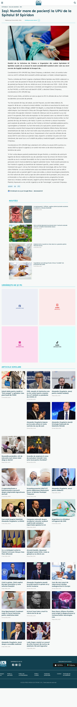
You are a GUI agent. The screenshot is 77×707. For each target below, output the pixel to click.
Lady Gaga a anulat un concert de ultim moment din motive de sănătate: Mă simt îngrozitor (38, 644)
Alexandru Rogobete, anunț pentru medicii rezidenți (62, 392)
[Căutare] (75, 3)
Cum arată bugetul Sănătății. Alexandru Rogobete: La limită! (13, 520)
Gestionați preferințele (47, 674)
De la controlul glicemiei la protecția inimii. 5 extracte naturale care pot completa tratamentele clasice (50, 226)
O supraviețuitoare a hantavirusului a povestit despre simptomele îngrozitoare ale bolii (13, 491)
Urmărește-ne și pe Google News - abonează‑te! (26, 191)
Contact (59, 673)
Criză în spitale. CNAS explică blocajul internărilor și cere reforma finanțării (12, 584)
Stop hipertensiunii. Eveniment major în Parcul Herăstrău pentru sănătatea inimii (12, 613)
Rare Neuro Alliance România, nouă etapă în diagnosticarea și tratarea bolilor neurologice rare (63, 614)
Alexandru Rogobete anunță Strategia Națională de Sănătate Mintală (62, 424)
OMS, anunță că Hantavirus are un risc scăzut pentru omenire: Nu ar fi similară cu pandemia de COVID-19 (38, 394)
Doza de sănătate (14, 7)
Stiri (21, 7)
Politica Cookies (36, 674)
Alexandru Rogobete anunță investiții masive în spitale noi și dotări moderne (38, 584)
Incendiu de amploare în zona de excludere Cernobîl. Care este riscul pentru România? (37, 458)
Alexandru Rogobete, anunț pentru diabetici (62, 489)
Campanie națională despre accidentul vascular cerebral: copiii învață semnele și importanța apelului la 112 (37, 522)
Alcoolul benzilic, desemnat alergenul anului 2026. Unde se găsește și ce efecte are (38, 552)
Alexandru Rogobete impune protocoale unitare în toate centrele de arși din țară (37, 424)
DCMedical (5, 7)
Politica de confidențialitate (23, 674)
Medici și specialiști (10, 674)
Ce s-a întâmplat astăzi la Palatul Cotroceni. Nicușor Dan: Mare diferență (13, 552)
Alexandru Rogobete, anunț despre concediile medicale (12, 643)
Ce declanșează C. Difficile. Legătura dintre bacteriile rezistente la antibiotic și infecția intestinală (51, 207)
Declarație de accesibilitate (66, 674)
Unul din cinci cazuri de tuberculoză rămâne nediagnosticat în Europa (61, 584)
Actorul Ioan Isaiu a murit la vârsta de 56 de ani (37, 612)
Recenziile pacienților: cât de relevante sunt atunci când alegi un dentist (12, 458)
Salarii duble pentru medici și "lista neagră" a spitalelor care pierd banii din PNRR (13, 393)
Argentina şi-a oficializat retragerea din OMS (61, 520)
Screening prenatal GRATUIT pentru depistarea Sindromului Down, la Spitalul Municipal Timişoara (38, 491)
